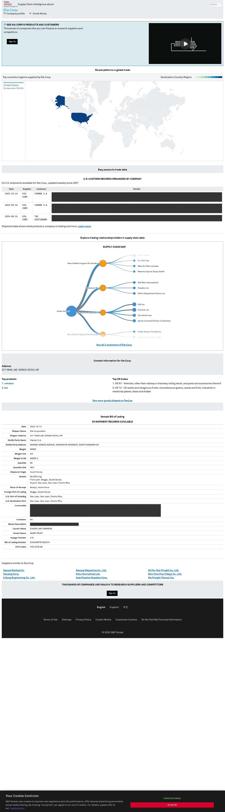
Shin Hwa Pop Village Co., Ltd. (165, 574)
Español (114, 607)
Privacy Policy (83, 619)
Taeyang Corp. (11, 574)
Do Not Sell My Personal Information (161, 619)
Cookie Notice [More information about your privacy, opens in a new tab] (17, 809)
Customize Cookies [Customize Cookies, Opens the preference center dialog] (172, 799)
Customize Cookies (126, 619)
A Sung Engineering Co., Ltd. (19, 578)
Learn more (84, 226)
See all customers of (114, 345)
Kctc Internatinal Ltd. (88, 574)
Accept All (172, 806)
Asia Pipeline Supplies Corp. (91, 578)
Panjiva (10, 4)
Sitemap (66, 619)
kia (6, 388)
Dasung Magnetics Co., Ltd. (91, 570)
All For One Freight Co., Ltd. (163, 570)
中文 (125, 607)
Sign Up (12, 41)
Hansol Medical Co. (14, 570)
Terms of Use (50, 619)
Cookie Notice (103, 619)
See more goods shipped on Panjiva (112, 400)
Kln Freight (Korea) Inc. (161, 578)
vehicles (9, 383)
